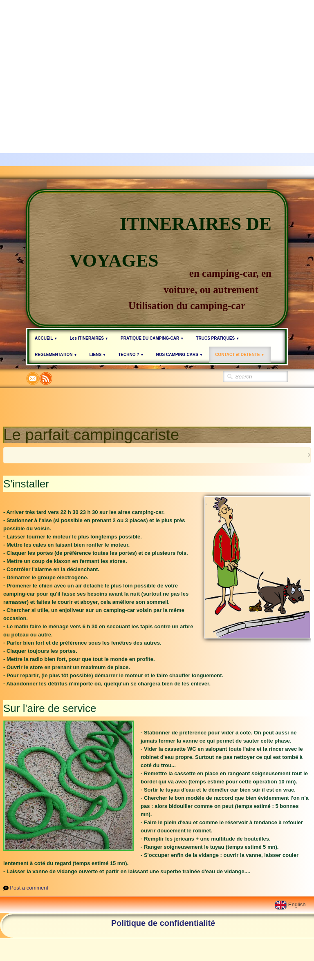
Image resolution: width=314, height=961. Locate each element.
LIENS (98, 354)
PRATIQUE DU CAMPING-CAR (152, 338)
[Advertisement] (157, 57)
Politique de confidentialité (163, 923)
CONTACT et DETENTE (239, 354)
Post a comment (29, 888)
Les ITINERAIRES (89, 338)
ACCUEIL (46, 338)
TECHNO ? (131, 354)
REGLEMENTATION (56, 354)
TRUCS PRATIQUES (217, 338)
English (291, 904)
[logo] (157, 258)
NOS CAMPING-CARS (179, 354)
